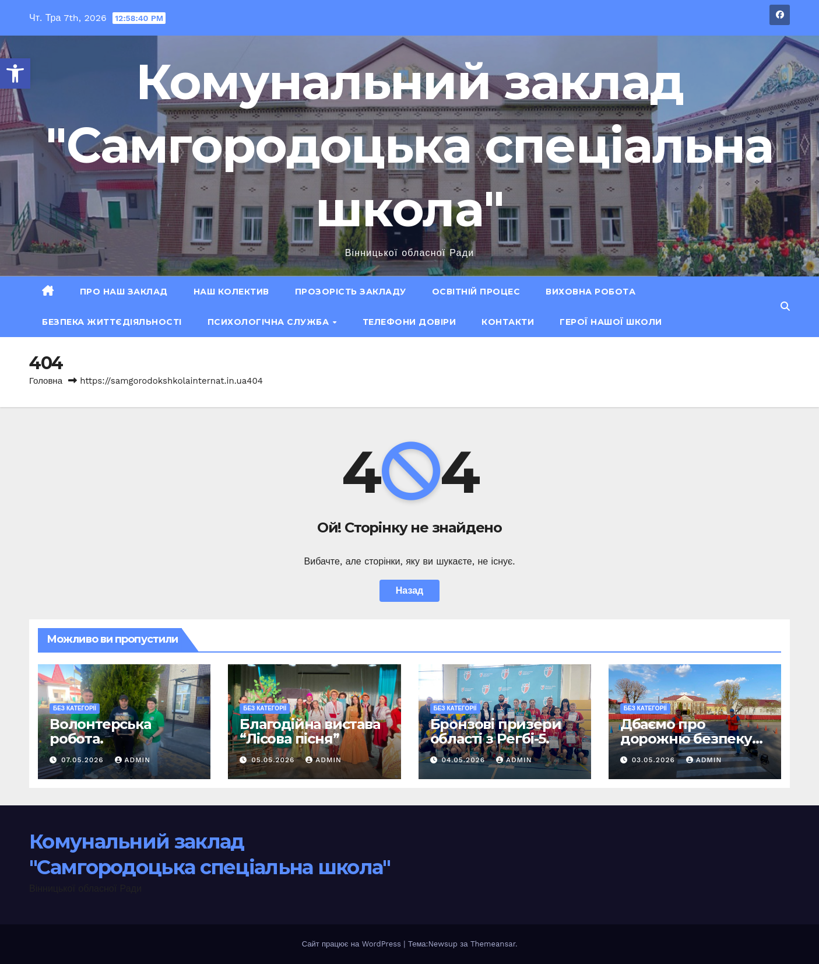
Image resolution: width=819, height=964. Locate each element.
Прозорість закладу (350, 291)
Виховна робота (590, 291)
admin (133, 760)
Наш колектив (231, 291)
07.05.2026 (84, 760)
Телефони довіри (409, 322)
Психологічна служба (270, 322)
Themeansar (492, 944)
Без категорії (74, 708)
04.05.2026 (464, 760)
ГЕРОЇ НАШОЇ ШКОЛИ (611, 322)
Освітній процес (476, 291)
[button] (15, 73)
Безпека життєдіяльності (112, 322)
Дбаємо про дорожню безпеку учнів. (686, 739)
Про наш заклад (124, 291)
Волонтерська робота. (100, 731)
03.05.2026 (655, 760)
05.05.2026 (274, 760)
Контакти (507, 322)
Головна (45, 381)
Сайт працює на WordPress (353, 944)
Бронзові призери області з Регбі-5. (495, 731)
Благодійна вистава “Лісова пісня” (309, 731)
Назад (409, 590)
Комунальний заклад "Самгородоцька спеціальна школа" (409, 145)
